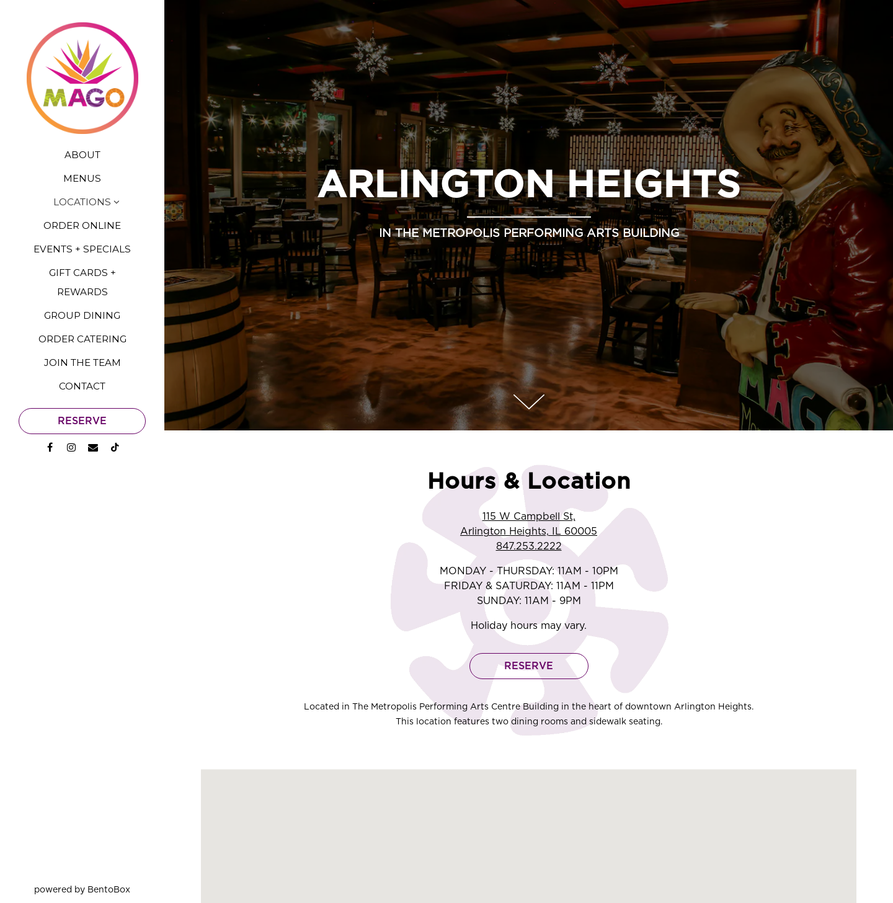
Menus (82, 178)
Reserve (82, 421)
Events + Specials (82, 249)
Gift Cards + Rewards (82, 282)
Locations (82, 202)
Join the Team (82, 362)
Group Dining (82, 315)
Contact (82, 386)
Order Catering (82, 339)
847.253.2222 (529, 510)
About (82, 155)
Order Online (82, 225)
